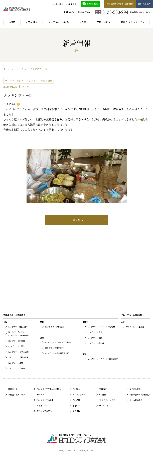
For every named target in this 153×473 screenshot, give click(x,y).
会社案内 (59, 4)
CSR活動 (102, 394)
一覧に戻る (76, 220)
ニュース (19, 68)
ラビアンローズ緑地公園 (18, 357)
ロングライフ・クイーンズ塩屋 (58, 342)
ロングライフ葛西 (94, 337)
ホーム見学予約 (135, 400)
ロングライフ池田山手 (17, 326)
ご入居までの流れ (44, 411)
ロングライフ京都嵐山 (54, 326)
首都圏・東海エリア (16, 394)
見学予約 (144, 3)
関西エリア (13, 389)
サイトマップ (104, 405)
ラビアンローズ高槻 (16, 368)
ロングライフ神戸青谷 (54, 348)
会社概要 (76, 400)
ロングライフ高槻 (15, 362)
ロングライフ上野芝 (16, 346)
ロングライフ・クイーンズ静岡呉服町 (102, 358)
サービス (40, 394)
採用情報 (72, 4)
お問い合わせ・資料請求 (120, 3)
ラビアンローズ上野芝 (135, 326)
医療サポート (42, 405)
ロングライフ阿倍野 (16, 340)
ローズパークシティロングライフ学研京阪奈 (18, 333)
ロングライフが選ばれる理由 (49, 389)
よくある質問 (134, 389)
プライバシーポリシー (108, 400)
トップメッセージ (80, 394)
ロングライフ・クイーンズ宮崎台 (101, 326)
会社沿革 (76, 405)
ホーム (6, 68)
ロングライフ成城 (94, 332)
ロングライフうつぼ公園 (18, 351)
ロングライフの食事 (45, 400)
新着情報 (103, 389)
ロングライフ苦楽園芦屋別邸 (57, 353)
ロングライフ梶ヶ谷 (95, 343)
